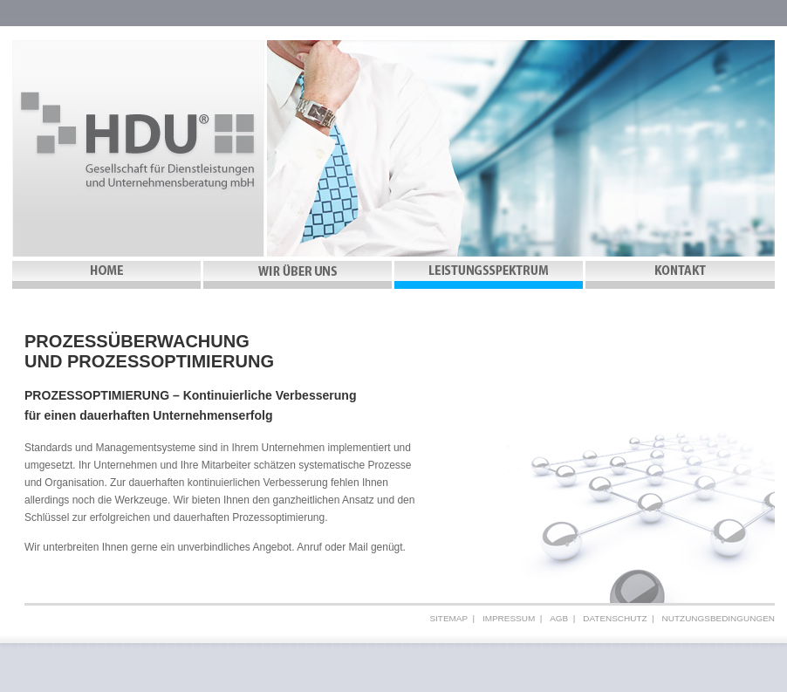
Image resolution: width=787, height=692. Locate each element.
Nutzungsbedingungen (718, 618)
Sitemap (448, 618)
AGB (559, 618)
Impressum (508, 618)
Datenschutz (615, 618)
